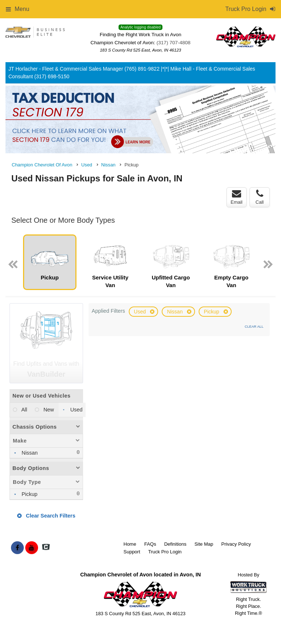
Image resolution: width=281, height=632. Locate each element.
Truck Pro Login (164, 551)
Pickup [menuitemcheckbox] (28, 494)
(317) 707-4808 (174, 42)
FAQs (150, 544)
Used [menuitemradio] (76, 410)
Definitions (175, 544)
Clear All (254, 326)
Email (237, 197)
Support (132, 551)
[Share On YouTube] (31, 548)
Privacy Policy (236, 544)
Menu (17, 9)
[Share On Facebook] (17, 548)
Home (130, 544)
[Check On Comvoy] (46, 548)
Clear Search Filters (46, 516)
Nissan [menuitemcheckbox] (29, 453)
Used (140, 312)
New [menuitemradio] (48, 410)
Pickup (212, 312)
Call (259, 197)
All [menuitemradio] (23, 410)
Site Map (203, 544)
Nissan (175, 312)
